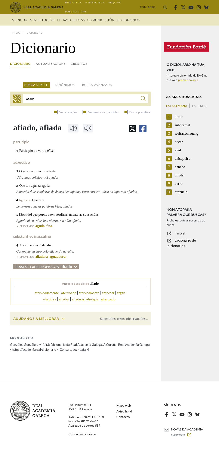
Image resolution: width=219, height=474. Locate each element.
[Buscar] (143, 99)
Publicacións (75, 11)
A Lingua (19, 20)
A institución (42, 20)
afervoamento (89, 293)
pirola (179, 175)
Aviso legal (124, 411)
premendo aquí (188, 80)
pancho (180, 167)
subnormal (182, 125)
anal (178, 150)
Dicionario (20, 63)
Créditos (79, 63)
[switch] (63, 319)
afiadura (78, 299)
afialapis (92, 299)
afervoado (68, 293)
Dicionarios (128, 20)
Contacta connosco (82, 434)
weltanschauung (186, 133)
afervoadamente (47, 293)
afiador (64, 299)
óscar (179, 142)
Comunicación (100, 20)
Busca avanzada (97, 85)
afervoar (108, 293)
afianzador (109, 299)
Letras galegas (71, 20)
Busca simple (36, 85)
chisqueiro (182, 158)
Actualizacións (51, 63)
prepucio (181, 192)
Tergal (180, 233)
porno (179, 117)
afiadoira (49, 299)
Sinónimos (65, 85)
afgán (121, 293)
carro (179, 184)
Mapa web (123, 405)
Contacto (147, 7)
